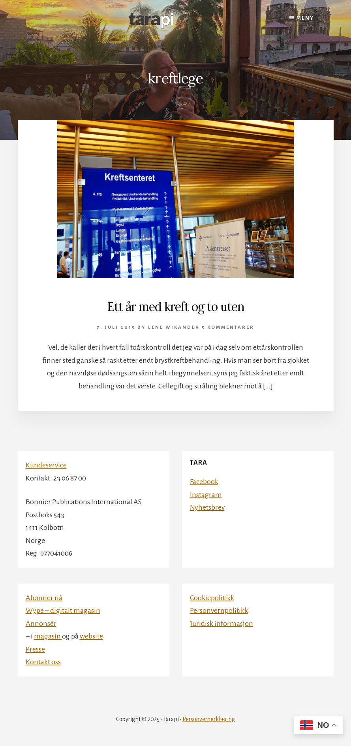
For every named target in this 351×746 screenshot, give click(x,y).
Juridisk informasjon (221, 623)
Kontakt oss (43, 662)
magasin (48, 636)
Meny (305, 18)
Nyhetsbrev (207, 507)
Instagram (206, 495)
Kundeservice (46, 465)
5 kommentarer (228, 327)
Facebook (204, 482)
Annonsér (41, 623)
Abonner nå (44, 598)
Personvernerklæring (208, 719)
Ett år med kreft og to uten (175, 306)
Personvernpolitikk (219, 610)
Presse (35, 649)
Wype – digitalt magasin (63, 610)
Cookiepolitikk (212, 598)
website (91, 636)
